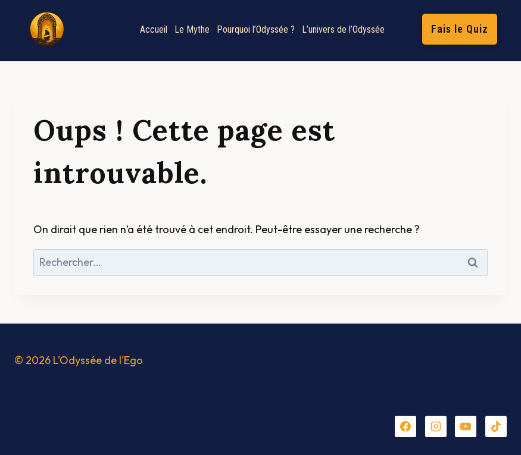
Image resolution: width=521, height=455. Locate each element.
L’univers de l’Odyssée (343, 29)
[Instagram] (436, 426)
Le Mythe (192, 29)
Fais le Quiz (459, 29)
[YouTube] (465, 426)
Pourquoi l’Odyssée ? (256, 29)
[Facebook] (405, 426)
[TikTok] (496, 426)
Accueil (153, 29)
